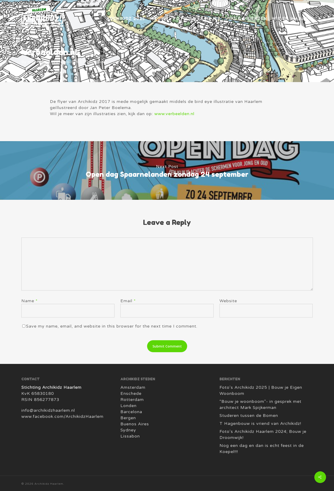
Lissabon (130, 436)
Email (128, 300)
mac (32, 62)
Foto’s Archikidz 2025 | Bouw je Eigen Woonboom (260, 390)
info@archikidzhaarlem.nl (48, 410)
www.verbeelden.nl (174, 113)
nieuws (101, 62)
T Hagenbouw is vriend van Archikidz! (260, 423)
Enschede (130, 393)
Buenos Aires (134, 424)
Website (228, 300)
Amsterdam (132, 387)
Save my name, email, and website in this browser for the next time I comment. (111, 326)
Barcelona (131, 411)
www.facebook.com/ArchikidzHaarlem (62, 416)
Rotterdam (132, 399)
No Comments (287, 47)
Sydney (128, 430)
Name (29, 300)
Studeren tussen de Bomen (248, 415)
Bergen (128, 417)
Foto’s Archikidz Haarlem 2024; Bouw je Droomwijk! (262, 434)
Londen (128, 405)
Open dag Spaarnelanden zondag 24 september (167, 170)
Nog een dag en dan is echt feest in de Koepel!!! (261, 448)
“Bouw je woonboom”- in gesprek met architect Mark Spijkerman (260, 404)
